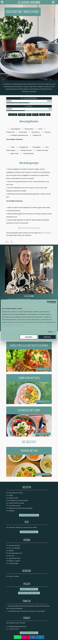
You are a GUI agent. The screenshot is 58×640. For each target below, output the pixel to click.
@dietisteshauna (45, 233)
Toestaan (47, 337)
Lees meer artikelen (29, 532)
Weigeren (28, 337)
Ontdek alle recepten (29, 515)
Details (50, 331)
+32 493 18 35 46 (12, 629)
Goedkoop (9, 108)
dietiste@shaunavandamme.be (16, 626)
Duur (50, 108)
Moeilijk (49, 101)
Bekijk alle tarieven (29, 589)
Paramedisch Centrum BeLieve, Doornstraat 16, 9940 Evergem (25, 611)
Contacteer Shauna (29, 633)
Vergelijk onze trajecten (29, 593)
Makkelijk (9, 101)
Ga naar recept (43, 369)
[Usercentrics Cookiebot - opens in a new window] (48, 302)
